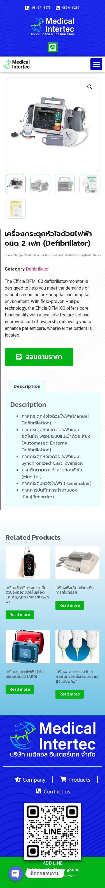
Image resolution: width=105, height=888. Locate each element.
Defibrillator (32, 255)
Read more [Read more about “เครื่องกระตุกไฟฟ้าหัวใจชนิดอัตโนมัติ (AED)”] (20, 689)
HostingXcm (66, 869)
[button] (96, 64)
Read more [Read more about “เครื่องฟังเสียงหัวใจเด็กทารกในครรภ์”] (69, 605)
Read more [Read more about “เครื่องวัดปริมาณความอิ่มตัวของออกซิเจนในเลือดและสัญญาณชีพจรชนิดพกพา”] (20, 614)
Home (8, 255)
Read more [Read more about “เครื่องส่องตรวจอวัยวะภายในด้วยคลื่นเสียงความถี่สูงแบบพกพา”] (69, 694)
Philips (18, 255)
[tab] (27, 386)
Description (27, 386)
